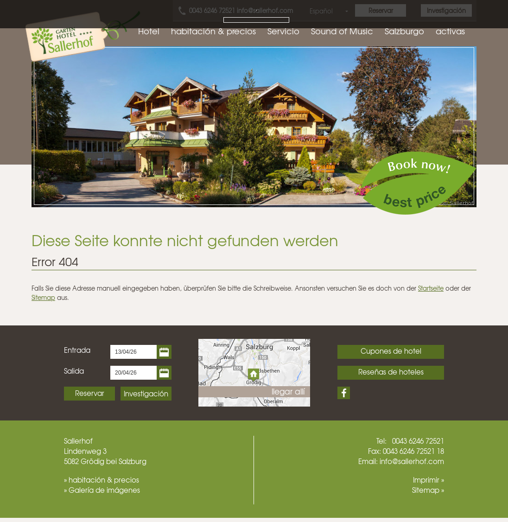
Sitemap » (428, 490)
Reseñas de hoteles (391, 372)
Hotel (148, 31)
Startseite (431, 288)
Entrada (77, 350)
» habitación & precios (101, 480)
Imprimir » (428, 480)
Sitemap (43, 297)
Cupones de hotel (391, 351)
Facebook (343, 393)
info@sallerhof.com (412, 461)
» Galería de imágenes (102, 490)
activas (450, 31)
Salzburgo (404, 31)
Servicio (283, 31)
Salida (74, 371)
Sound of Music (342, 31)
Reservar (89, 393)
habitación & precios (213, 31)
